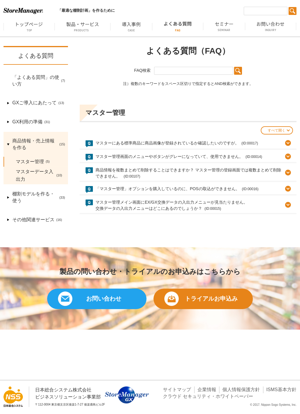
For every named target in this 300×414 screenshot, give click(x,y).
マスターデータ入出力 (36, 175)
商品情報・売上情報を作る (35, 144)
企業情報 (206, 389)
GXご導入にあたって (35, 103)
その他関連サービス (34, 220)
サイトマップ (177, 389)
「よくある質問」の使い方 (35, 81)
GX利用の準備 (28, 122)
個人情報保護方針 (241, 389)
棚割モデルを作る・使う (35, 197)
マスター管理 (30, 162)
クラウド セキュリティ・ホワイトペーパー (208, 396)
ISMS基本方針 (281, 389)
